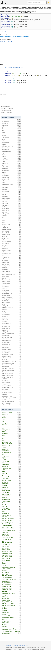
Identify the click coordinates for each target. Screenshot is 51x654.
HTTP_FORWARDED (11, 576)
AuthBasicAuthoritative (11, 307)
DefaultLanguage (11, 234)
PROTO (11, 463)
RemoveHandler (11, 224)
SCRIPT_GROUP (11, 595)
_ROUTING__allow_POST (11, 522)
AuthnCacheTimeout (11, 396)
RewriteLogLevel (11, 314)
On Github (5, 32)
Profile (11, 471)
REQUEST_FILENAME (11, 412)
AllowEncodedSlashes (11, 354)
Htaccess (15, 645)
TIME (11, 428)
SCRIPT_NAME (11, 548)
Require (11, 154)
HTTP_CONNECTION (11, 543)
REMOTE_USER (11, 487)
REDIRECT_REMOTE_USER (11, 593)
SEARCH (11, 503)
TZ (11, 475)
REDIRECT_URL (11, 536)
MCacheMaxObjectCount (11, 370)
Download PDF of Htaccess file (13, 68)
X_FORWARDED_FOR (11, 525)
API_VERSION (11, 572)
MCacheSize (11, 372)
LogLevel (11, 346)
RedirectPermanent (11, 253)
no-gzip (11, 431)
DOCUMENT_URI (10, 633)
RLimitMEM (11, 380)
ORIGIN (11, 435)
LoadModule (11, 273)
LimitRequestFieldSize (11, 387)
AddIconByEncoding (11, 297)
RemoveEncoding (11, 323)
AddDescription (11, 259)
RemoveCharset (11, 295)
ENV (11, 421)
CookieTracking (11, 347)
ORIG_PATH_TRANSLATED (11, 605)
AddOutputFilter (11, 214)
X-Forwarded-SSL (11, 616)
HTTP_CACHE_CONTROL (11, 537)
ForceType (11, 212)
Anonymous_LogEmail (11, 377)
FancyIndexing (11, 231)
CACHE (11, 470)
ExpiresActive (11, 141)
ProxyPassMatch (11, 335)
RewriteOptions (11, 200)
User (11, 165)
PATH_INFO (11, 504)
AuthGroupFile (11, 210)
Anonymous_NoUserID (11, 375)
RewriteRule (26, 36)
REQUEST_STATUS (11, 598)
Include (11, 161)
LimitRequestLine (11, 391)
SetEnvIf (11, 172)
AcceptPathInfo (11, 238)
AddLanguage (11, 262)
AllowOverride (11, 208)
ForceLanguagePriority (11, 299)
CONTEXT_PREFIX (11, 480)
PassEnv (11, 311)
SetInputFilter (11, 339)
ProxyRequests (11, 366)
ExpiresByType (11, 149)
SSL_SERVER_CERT (11, 581)
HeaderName (11, 248)
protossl (11, 447)
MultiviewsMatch (11, 342)
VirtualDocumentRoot (11, 184)
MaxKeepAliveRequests (11, 363)
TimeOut (11, 247)
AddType (11, 144)
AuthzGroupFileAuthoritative (11, 361)
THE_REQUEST (11, 451)
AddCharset (11, 168)
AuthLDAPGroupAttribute (11, 401)
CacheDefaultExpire (11, 392)
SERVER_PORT (11, 433)
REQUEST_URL (11, 534)
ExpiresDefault (11, 142)
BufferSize (11, 394)
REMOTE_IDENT (11, 600)
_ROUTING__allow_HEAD (11, 518)
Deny (11, 130)
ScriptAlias (11, 313)
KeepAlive (11, 236)
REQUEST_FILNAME (11, 551)
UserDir (11, 285)
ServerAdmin (11, 330)
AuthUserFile (11, 196)
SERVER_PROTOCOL (11, 590)
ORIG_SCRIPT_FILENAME (11, 603)
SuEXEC (11, 399)
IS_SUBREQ (11, 517)
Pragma (11, 457)
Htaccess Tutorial (5, 106)
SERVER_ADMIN (11, 499)
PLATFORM (11, 609)
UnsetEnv (11, 304)
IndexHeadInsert (11, 290)
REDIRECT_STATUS (11, 442)
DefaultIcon (11, 267)
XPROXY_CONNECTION (11, 529)
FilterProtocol (11, 205)
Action (11, 219)
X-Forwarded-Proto (11, 477)
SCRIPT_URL (11, 532)
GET (11, 438)
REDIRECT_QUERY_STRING (11, 567)
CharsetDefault (11, 276)
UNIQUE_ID (11, 619)
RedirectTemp (11, 191)
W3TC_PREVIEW (11, 490)
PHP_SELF (11, 591)
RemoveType (11, 245)
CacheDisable (11, 325)
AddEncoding (11, 163)
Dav (11, 255)
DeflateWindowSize (11, 405)
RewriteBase (11, 125)
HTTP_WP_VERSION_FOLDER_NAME (11, 631)
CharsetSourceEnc (11, 280)
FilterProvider (11, 203)
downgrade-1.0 (11, 485)
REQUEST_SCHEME (11, 555)
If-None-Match (11, 508)
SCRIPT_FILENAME (11, 423)
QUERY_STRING (11, 430)
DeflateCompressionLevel (11, 274)
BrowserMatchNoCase (11, 293)
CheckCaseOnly (11, 328)
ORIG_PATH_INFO (11, 621)
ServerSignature (11, 198)
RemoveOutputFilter (11, 337)
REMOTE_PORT (11, 612)
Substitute (11, 288)
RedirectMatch (11, 179)
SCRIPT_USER (11, 623)
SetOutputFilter (11, 167)
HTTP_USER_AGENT (6, 41)
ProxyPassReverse (11, 340)
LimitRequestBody (11, 241)
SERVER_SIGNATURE (11, 588)
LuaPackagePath (11, 344)
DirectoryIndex (11, 148)
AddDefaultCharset (11, 151)
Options (11, 127)
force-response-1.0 (11, 494)
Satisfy (11, 174)
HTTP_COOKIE (11, 461)
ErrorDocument (6, 8)
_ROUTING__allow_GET (11, 520)
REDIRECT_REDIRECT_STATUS (11, 629)
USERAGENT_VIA (11, 523)
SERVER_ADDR (11, 449)
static (11, 426)
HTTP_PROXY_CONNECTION (11, 579)
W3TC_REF (11, 511)
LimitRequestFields (11, 385)
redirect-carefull (11, 560)
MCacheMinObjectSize (11, 365)
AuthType (11, 194)
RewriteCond (11, 36)
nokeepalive (11, 482)
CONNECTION (11, 513)
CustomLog (11, 316)
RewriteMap (11, 300)
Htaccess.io (9, 645)
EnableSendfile (11, 352)
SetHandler (11, 215)
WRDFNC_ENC (11, 546)
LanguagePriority (11, 283)
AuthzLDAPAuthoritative (11, 333)
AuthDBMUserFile (11, 356)
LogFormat (11, 318)
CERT (11, 541)
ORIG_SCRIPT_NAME (11, 602)
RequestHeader (11, 170)
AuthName (11, 189)
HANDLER (11, 489)
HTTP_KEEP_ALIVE (11, 539)
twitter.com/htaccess (6, 112)
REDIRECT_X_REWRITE (11, 553)
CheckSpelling (11, 269)
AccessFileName (11, 351)
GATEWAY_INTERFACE (11, 569)
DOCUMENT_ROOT (11, 452)
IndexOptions (11, 227)
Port (11, 181)
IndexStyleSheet (11, 266)
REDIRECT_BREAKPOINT (11, 617)
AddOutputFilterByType (11, 146)
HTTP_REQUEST (11, 544)
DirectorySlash (11, 233)
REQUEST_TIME (11, 596)
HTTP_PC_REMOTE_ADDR (11, 530)
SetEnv (11, 182)
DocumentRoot (11, 264)
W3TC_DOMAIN (11, 558)
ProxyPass (11, 309)
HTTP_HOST (11, 416)
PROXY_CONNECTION (11, 527)
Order (11, 134)
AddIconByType (11, 281)
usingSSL (11, 563)
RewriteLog (11, 321)
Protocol (11, 240)
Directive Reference (6, 110)
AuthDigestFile (11, 332)
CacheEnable (11, 389)
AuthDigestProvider (11, 306)
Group (11, 220)
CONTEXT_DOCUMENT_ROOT (11, 628)
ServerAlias (11, 359)
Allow (11, 128)
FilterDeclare (11, 207)
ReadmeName (11, 243)
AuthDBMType (11, 379)
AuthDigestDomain (11, 349)
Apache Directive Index (7, 108)
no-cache (11, 459)
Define (11, 222)
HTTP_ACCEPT (11, 492)
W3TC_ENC (11, 473)
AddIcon (11, 252)
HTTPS (11, 419)
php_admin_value (11, 257)
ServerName (11, 260)
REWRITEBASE (11, 484)
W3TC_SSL (11, 497)
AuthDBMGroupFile (11, 358)
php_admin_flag (11, 326)
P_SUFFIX (11, 562)
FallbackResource (11, 229)
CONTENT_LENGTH (11, 556)
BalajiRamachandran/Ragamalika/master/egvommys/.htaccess (32, 8)
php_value (11, 153)
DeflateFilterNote (11, 302)
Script (11, 139)
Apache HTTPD (23, 645)
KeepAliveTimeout (11, 403)
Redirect (11, 135)
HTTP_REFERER (11, 456)
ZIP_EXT (11, 614)
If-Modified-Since (11, 501)
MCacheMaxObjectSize (11, 368)
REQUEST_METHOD (11, 445)
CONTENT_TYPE (11, 496)
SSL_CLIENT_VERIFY (11, 583)
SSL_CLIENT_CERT (11, 584)
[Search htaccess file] (36, 2)
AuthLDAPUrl (11, 319)
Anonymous (11, 226)
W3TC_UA (11, 506)
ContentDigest (11, 286)
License (10, 32)
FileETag (11, 156)
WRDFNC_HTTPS (11, 550)
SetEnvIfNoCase (11, 160)
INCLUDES (11, 424)
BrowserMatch (11, 177)
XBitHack (11, 278)
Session (11, 193)
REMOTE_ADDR (11, 466)
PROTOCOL (11, 624)
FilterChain (11, 201)
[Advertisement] (26, 53)
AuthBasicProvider (11, 250)
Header (11, 132)
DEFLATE (11, 418)
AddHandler (11, 187)
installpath (11, 610)
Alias (11, 217)
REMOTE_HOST (11, 510)
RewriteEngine (19, 36)
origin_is (11, 565)
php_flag (11, 158)
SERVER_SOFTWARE (11, 586)
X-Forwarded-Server (11, 577)
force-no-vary (11, 437)
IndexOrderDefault (11, 271)
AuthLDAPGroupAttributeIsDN (11, 398)
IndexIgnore (11, 186)
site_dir (11, 607)
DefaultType (11, 292)
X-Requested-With (11, 468)
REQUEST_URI (11, 414)
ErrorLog (11, 384)
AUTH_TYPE (11, 570)
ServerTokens (11, 175)
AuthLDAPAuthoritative (11, 373)
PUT (11, 454)
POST (11, 440)
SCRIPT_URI (11, 574)
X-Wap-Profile (11, 478)
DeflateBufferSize (11, 382)
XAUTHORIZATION (11, 515)
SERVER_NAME (11, 464)
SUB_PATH (11, 626)
